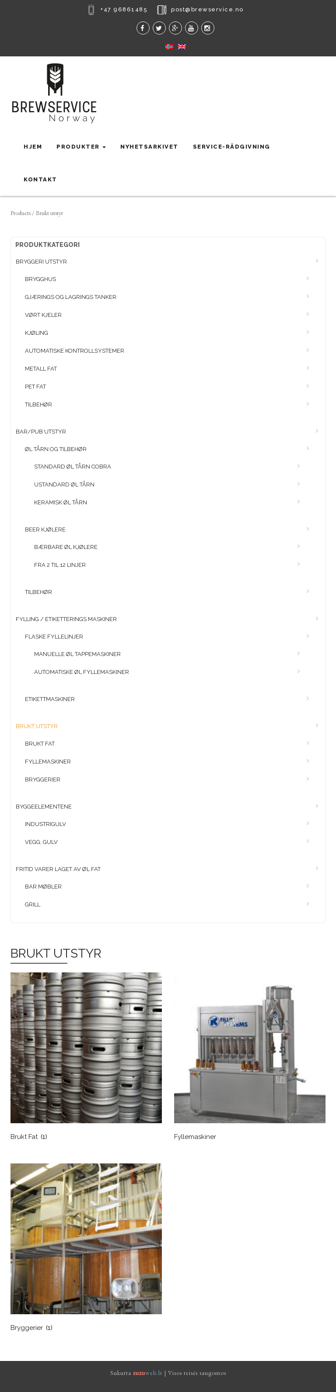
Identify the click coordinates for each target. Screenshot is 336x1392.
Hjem (33, 146)
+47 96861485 (124, 9)
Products (20, 213)
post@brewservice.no (207, 9)
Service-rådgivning (231, 146)
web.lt (147, 1373)
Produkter (81, 146)
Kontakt (40, 179)
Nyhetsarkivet (149, 146)
